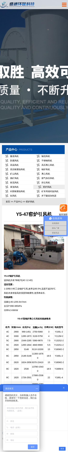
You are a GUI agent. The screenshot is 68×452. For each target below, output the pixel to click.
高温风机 (11, 171)
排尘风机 (42, 189)
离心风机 (42, 180)
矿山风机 (11, 180)
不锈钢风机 (43, 167)
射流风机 (11, 189)
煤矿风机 (11, 184)
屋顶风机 (11, 193)
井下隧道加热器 (45, 202)
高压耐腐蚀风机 (14, 176)
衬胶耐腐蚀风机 (14, 198)
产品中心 (18, 208)
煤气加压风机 (44, 184)
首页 (8, 208)
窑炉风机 (44, 193)
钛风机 (10, 202)
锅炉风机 (42, 176)
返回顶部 (63, 214)
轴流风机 (42, 162)
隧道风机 (11, 162)
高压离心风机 (44, 171)
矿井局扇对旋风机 (46, 198)
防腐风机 (11, 167)
